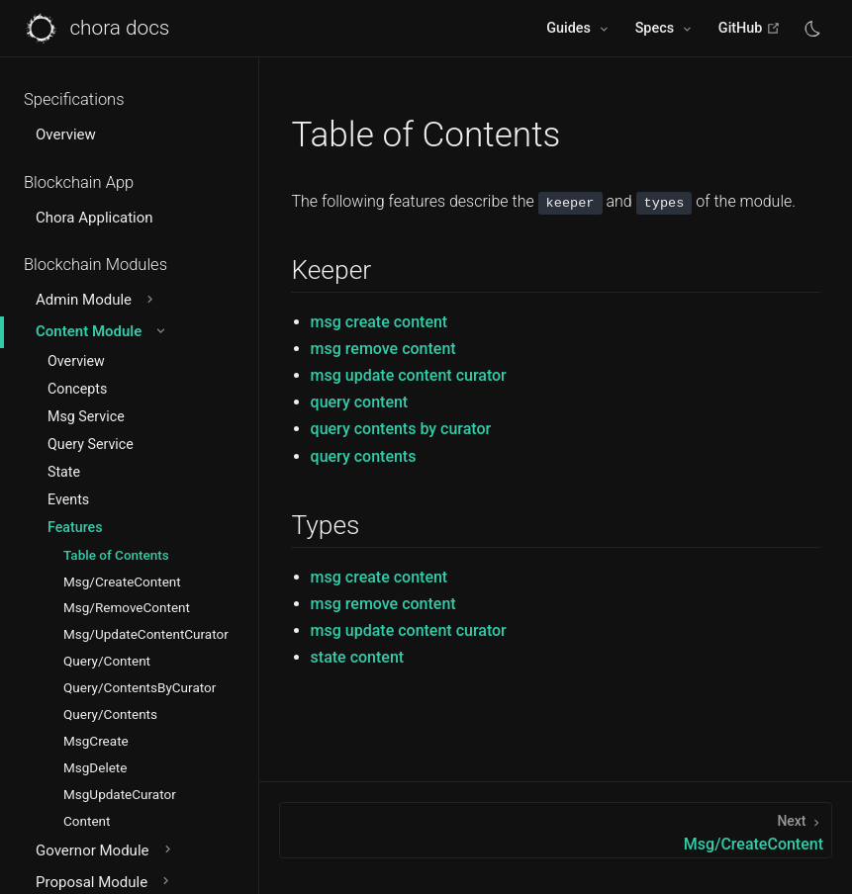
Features (75, 527)
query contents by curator (401, 428)
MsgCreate (96, 741)
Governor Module (105, 850)
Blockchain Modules (95, 264)
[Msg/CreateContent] (555, 830)
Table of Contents (116, 555)
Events (68, 499)
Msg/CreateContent (122, 581)
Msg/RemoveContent (126, 607)
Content (86, 821)
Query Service (90, 444)
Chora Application (94, 217)
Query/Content (106, 661)
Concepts (77, 389)
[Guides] (578, 29)
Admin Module (96, 300)
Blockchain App (79, 182)
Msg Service (86, 416)
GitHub (749, 28)
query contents (364, 456)
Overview (66, 134)
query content (360, 402)
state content (358, 657)
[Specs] (665, 29)
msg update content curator (409, 375)
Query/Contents (110, 714)
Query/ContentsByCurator (139, 687)
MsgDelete (95, 767)
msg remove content (383, 348)
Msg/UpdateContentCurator (146, 634)
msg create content (379, 322)
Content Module (102, 331)
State (63, 472)
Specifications (74, 99)
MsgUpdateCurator (119, 794)
